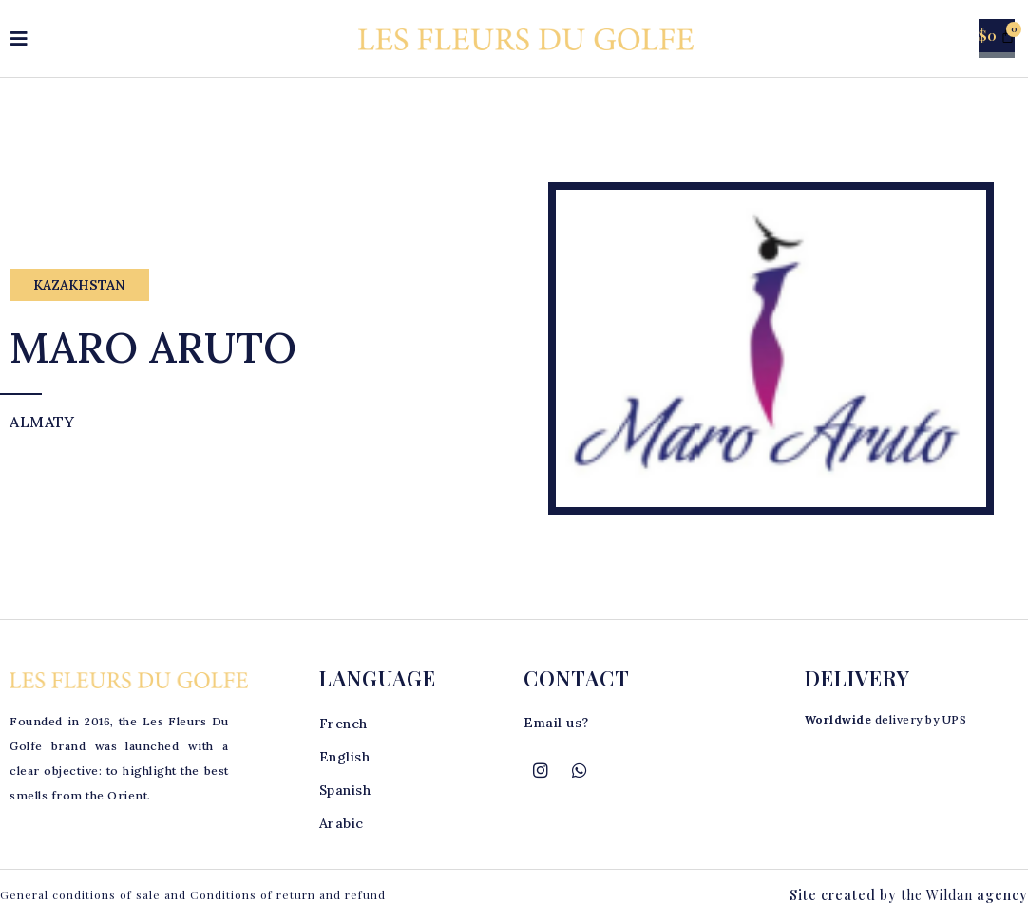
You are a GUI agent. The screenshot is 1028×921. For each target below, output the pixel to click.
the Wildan (937, 895)
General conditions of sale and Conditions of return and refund (193, 894)
